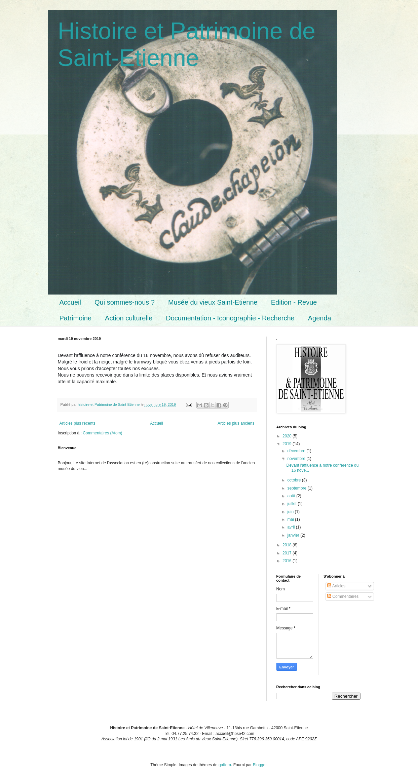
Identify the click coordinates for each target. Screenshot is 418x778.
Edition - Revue (294, 302)
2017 (287, 553)
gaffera (225, 765)
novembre (296, 458)
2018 (287, 545)
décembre (296, 451)
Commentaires (342, 596)
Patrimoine (76, 318)
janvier (293, 535)
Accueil (70, 302)
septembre (297, 488)
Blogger (260, 765)
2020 (287, 436)
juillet (292, 503)
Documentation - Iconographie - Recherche (230, 318)
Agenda (319, 318)
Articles (336, 586)
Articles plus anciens (236, 423)
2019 (287, 443)
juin (291, 511)
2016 (287, 560)
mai (291, 519)
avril (291, 527)
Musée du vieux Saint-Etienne (213, 302)
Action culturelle (128, 318)
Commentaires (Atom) (102, 433)
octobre (294, 480)
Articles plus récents (78, 423)
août (291, 496)
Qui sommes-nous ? (124, 302)
